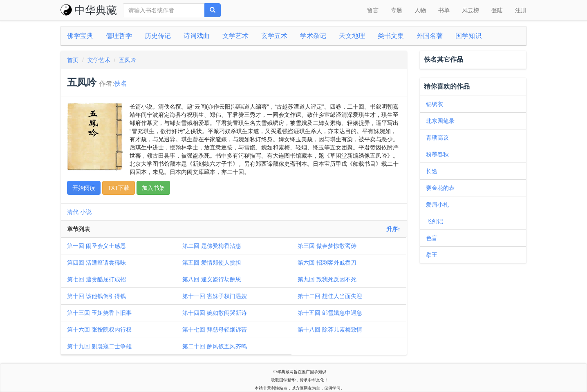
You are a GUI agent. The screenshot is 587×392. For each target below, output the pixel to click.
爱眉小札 (437, 204)
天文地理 (352, 35)
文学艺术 (235, 35)
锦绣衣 (434, 104)
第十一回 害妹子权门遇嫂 (214, 296)
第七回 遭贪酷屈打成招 (96, 279)
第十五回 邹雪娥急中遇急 (330, 313)
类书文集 (391, 35)
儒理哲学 (119, 35)
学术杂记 (313, 35)
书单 (444, 10)
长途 (431, 171)
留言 (373, 10)
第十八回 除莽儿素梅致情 (330, 329)
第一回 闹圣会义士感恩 (96, 246)
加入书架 (153, 188)
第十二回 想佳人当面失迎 (330, 296)
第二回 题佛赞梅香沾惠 (211, 246)
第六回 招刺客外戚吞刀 (327, 262)
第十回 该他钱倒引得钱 (96, 296)
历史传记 (158, 35)
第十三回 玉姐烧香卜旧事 (99, 313)
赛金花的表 (440, 188)
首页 (72, 60)
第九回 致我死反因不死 (327, 279)
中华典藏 (88, 10)
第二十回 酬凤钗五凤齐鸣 (214, 346)
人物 (420, 10)
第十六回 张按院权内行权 (99, 329)
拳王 (431, 255)
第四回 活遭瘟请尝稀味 (96, 262)
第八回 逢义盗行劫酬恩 (211, 279)
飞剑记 (434, 221)
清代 (72, 212)
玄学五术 (274, 35)
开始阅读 (83, 188)
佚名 (120, 83)
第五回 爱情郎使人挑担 (211, 262)
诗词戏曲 (197, 35)
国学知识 (468, 35)
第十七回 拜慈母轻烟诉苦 (214, 329)
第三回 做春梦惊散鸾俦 (327, 246)
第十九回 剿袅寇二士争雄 (99, 346)
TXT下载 (119, 188)
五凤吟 (127, 60)
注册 (521, 10)
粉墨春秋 (437, 154)
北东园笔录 (440, 121)
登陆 (497, 10)
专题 (396, 10)
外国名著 (430, 35)
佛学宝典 (80, 35)
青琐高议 (437, 137)
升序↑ (393, 229)
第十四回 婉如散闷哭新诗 (214, 313)
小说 (86, 212)
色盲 (431, 238)
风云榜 (470, 10)
